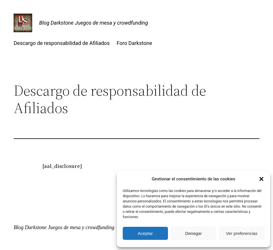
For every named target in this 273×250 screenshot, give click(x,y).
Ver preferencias (241, 233)
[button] (261, 179)
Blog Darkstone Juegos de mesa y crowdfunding (93, 23)
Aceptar (145, 233)
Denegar (193, 233)
